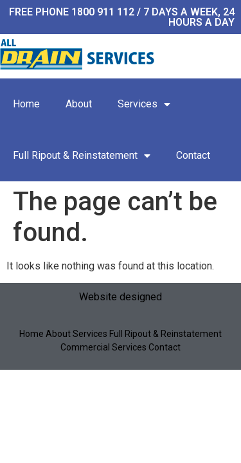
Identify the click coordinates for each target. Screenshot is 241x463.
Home (26, 104)
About (79, 104)
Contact (193, 155)
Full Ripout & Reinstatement (81, 155)
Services (144, 104)
